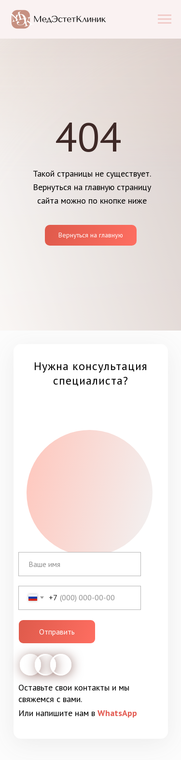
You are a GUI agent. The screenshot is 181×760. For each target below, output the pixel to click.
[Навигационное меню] (164, 19)
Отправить (57, 631)
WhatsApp (117, 713)
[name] (79, 564)
